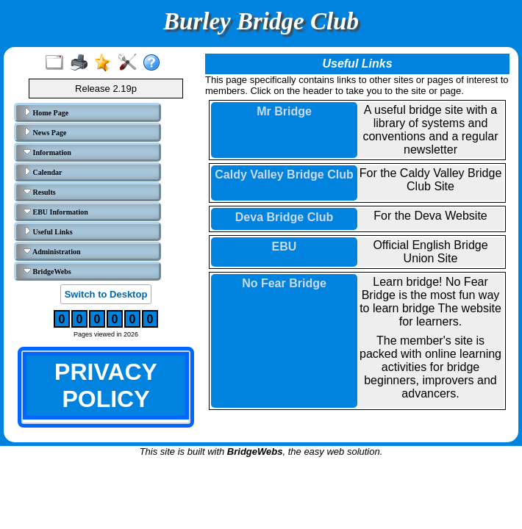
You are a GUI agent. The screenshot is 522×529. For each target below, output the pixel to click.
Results (40, 191)
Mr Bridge (284, 111)
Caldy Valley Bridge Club (284, 174)
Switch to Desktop (106, 294)
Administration (52, 251)
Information (47, 152)
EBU (284, 246)
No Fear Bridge (284, 283)
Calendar (43, 172)
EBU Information (56, 211)
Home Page (46, 112)
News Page (45, 132)
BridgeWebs (47, 271)
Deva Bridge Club (284, 217)
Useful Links (48, 231)
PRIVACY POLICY (105, 385)
